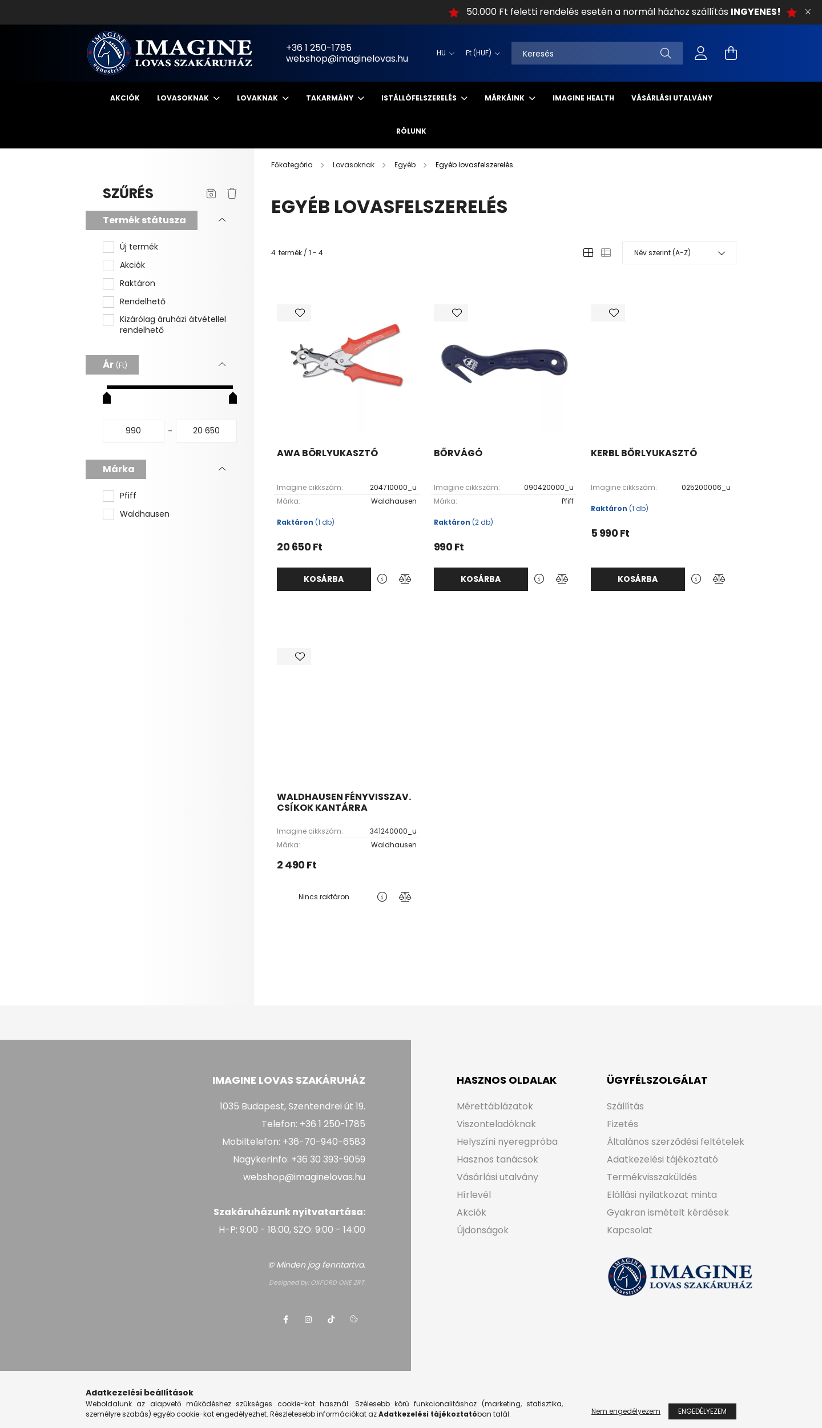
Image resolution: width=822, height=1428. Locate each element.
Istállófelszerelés (419, 98)
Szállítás (625, 1106)
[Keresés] (597, 53)
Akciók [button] (132, 265)
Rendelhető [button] (143, 301)
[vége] (206, 431)
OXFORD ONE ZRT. (338, 1282)
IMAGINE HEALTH (583, 98)
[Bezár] (807, 12)
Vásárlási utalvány (671, 98)
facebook (285, 1319)
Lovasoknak (184, 98)
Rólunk (411, 131)
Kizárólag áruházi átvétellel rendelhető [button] (173, 325)
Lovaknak (258, 98)
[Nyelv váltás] (442, 53)
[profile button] (701, 53)
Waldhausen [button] (145, 514)
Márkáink (505, 98)
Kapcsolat (629, 1230)
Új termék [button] (139, 247)
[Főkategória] (293, 165)
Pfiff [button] (128, 495)
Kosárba (324, 579)
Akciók (125, 98)
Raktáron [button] (137, 283)
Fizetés (622, 1124)
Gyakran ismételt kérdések (668, 1212)
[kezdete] (133, 431)
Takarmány (330, 98)
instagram (308, 1319)
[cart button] (730, 53)
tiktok (331, 1319)
